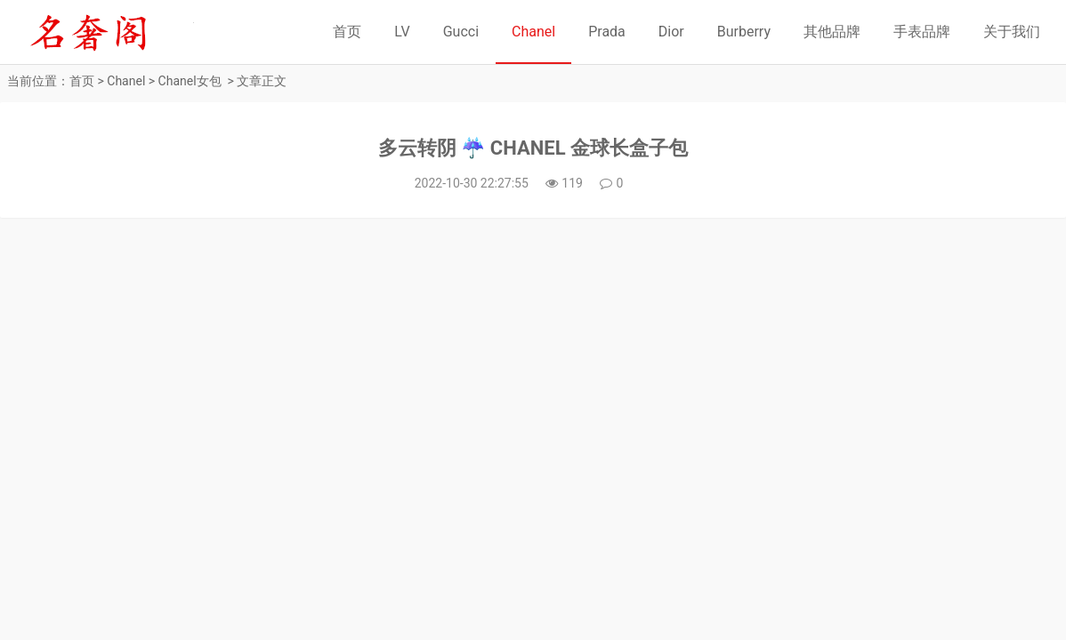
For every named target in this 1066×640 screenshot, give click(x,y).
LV (401, 31)
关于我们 (1011, 31)
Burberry (744, 31)
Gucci (461, 31)
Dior (671, 31)
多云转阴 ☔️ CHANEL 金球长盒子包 (533, 148)
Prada (607, 31)
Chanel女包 (190, 81)
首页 (347, 31)
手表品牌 (921, 31)
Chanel (533, 31)
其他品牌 (832, 31)
